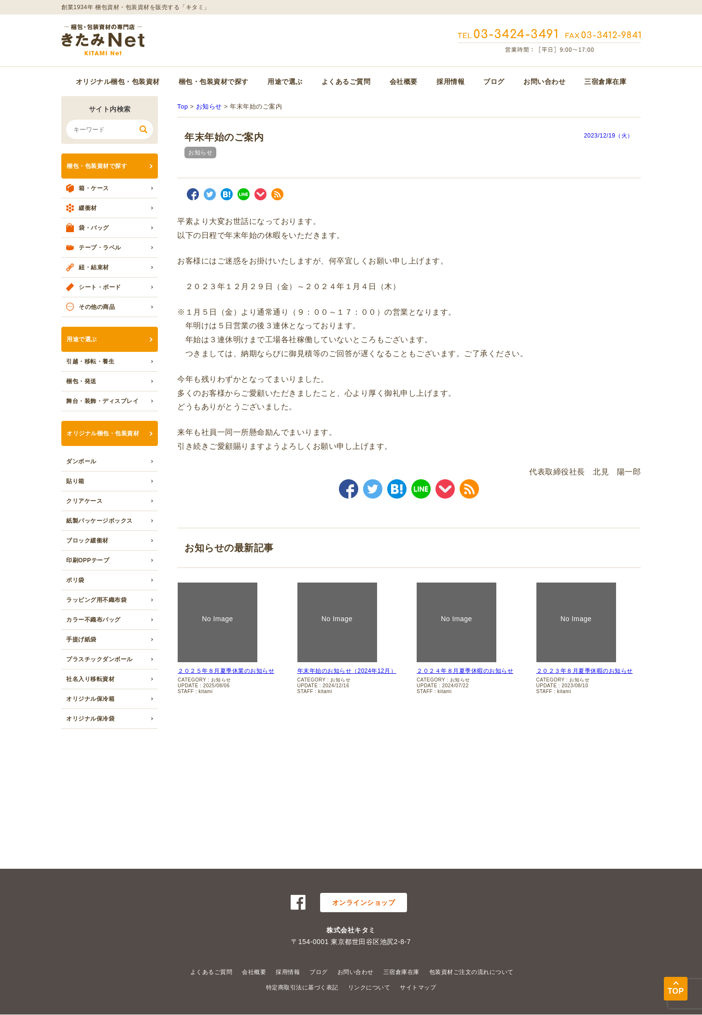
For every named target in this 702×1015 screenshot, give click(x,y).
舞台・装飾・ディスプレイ (102, 401)
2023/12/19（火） (608, 135)
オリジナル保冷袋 (90, 718)
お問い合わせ (544, 81)
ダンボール (81, 461)
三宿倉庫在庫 (605, 81)
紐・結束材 (94, 267)
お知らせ (209, 106)
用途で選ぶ (285, 81)
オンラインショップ (363, 902)
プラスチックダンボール (99, 659)
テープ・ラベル (100, 247)
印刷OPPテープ (87, 560)
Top (182, 106)
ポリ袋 (75, 580)
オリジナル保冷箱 (90, 698)
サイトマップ (418, 987)
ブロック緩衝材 (87, 540)
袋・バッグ (94, 227)
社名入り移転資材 (90, 679)
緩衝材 (88, 208)
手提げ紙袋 (81, 639)
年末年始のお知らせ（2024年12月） (347, 670)
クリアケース (84, 501)
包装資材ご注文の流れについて (471, 972)
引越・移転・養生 (90, 361)
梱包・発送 (81, 381)
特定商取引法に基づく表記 (302, 987)
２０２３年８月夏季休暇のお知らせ (584, 670)
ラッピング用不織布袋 (96, 600)
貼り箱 (75, 481)
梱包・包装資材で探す (214, 81)
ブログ (494, 81)
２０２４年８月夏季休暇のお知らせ (465, 670)
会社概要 (404, 81)
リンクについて (369, 987)
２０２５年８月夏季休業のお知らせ (226, 670)
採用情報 (450, 81)
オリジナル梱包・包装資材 (118, 81)
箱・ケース (94, 188)
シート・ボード (100, 287)
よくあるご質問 (346, 81)
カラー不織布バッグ (93, 619)
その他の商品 (97, 307)
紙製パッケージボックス (99, 520)
